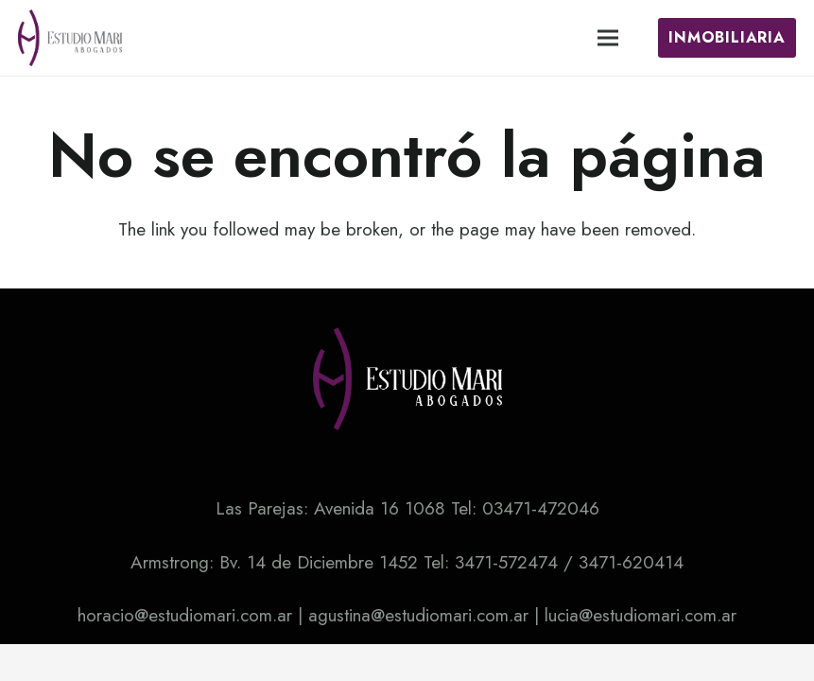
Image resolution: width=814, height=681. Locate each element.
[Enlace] (70, 37)
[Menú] (607, 37)
